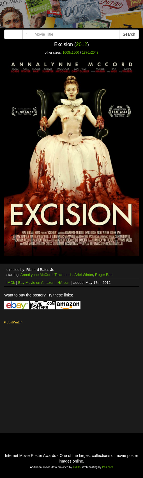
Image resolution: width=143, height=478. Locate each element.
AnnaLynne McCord (36, 275)
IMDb (10, 282)
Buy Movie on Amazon (36, 282)
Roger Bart (104, 275)
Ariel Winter (83, 275)
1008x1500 (71, 53)
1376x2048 (90, 53)
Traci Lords (63, 275)
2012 (81, 44)
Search (129, 34)
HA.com (63, 282)
